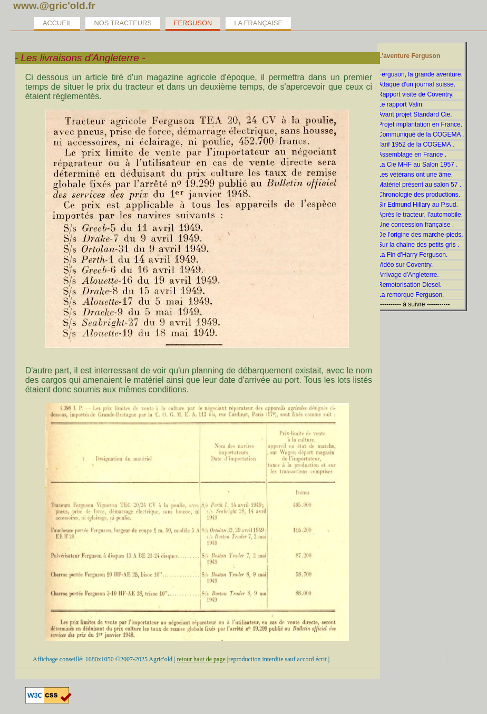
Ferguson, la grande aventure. (420, 74)
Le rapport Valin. (401, 104)
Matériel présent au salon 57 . (419, 184)
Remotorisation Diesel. (410, 284)
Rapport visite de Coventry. (416, 94)
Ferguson (193, 23)
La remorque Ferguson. (411, 294)
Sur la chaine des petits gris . (418, 244)
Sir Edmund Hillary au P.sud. (418, 204)
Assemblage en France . (412, 154)
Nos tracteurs (122, 23)
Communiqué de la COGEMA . (421, 134)
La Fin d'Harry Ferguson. (412, 254)
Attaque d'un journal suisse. (416, 84)
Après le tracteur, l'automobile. (420, 214)
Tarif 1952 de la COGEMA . (416, 144)
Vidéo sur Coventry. (405, 264)
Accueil (57, 23)
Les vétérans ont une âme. (415, 174)
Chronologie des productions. (419, 194)
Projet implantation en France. (420, 124)
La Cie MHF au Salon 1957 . (417, 164)
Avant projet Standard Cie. (415, 114)
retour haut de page (201, 659)
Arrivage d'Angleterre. (408, 274)
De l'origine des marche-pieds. (420, 234)
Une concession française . (416, 224)
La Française (258, 23)
